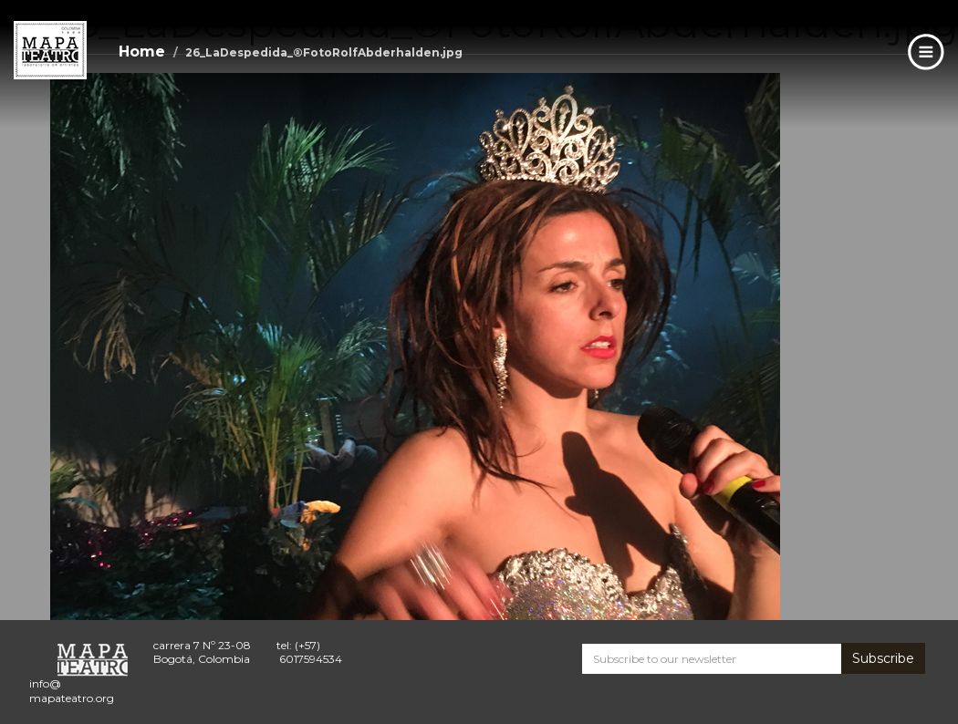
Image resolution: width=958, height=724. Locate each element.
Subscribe (883, 658)
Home (142, 51)
